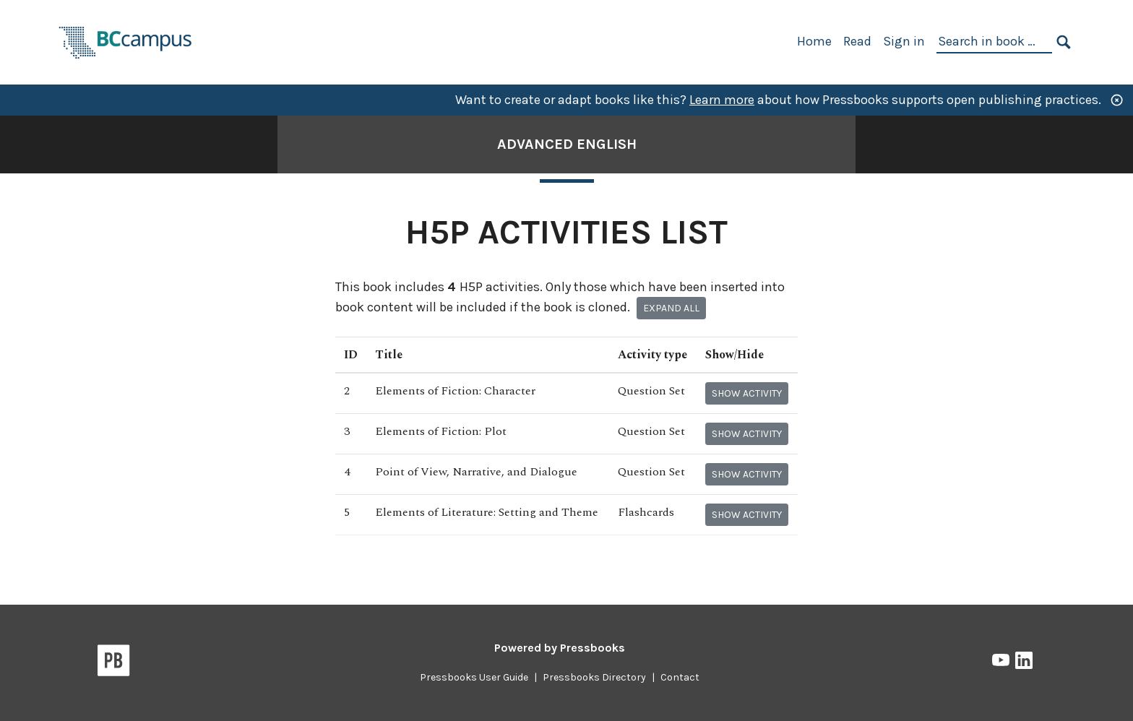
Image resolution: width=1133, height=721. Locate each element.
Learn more (721, 100)
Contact (679, 677)
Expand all (671, 308)
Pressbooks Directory (594, 677)
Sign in (904, 41)
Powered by (559, 648)
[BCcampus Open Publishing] (126, 41)
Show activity (747, 393)
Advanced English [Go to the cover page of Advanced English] (567, 144)
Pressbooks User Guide (474, 677)
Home (814, 41)
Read (857, 41)
